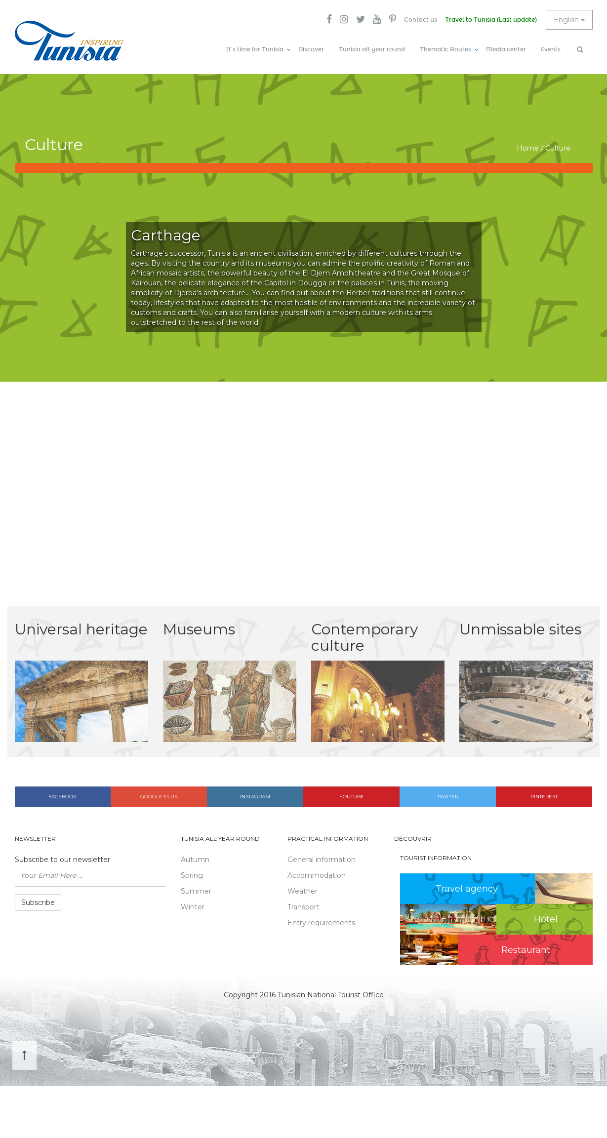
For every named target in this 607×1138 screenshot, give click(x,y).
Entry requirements (321, 922)
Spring (192, 875)
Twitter (447, 796)
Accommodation (316, 875)
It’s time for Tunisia (254, 49)
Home (528, 148)
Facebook (62, 796)
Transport (303, 907)
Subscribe (38, 902)
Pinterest (544, 796)
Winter (192, 907)
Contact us (420, 19)
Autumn (195, 859)
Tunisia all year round (372, 49)
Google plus (158, 796)
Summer (196, 891)
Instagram (255, 796)
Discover (311, 49)
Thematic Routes (445, 49)
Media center (506, 49)
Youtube (351, 796)
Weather (302, 891)
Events (551, 49)
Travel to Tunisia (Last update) (491, 19)
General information (321, 859)
